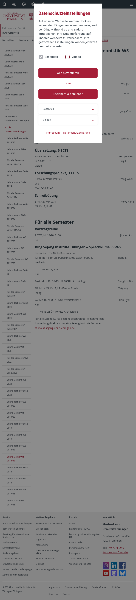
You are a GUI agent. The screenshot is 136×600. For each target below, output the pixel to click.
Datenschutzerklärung (76, 132)
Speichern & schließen (68, 94)
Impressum (53, 132)
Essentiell (51, 57)
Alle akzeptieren (68, 73)
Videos (76, 57)
